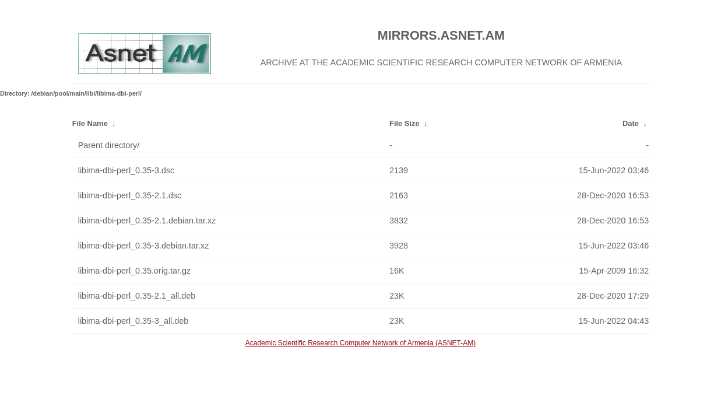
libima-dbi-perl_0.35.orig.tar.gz (134, 270)
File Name (90, 123)
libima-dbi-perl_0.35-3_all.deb (133, 321)
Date (630, 123)
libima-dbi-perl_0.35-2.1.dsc (130, 195)
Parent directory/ (109, 145)
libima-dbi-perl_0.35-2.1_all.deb (137, 295)
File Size (404, 123)
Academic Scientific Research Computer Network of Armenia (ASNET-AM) (360, 343)
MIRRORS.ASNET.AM (441, 35)
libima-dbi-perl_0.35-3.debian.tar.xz (143, 245)
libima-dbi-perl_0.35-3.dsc (126, 170)
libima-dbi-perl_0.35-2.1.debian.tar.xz (147, 220)
